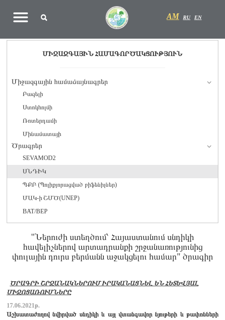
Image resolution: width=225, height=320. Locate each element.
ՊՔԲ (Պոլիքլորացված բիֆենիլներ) (70, 184)
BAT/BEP (35, 211)
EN (198, 17)
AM (173, 16)
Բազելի (33, 94)
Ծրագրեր (27, 145)
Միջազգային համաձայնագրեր (60, 81)
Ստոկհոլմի (37, 107)
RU (186, 17)
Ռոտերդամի (40, 120)
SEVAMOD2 (39, 158)
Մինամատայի (42, 134)
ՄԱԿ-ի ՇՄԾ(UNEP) (51, 198)
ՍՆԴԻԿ (34, 171)
